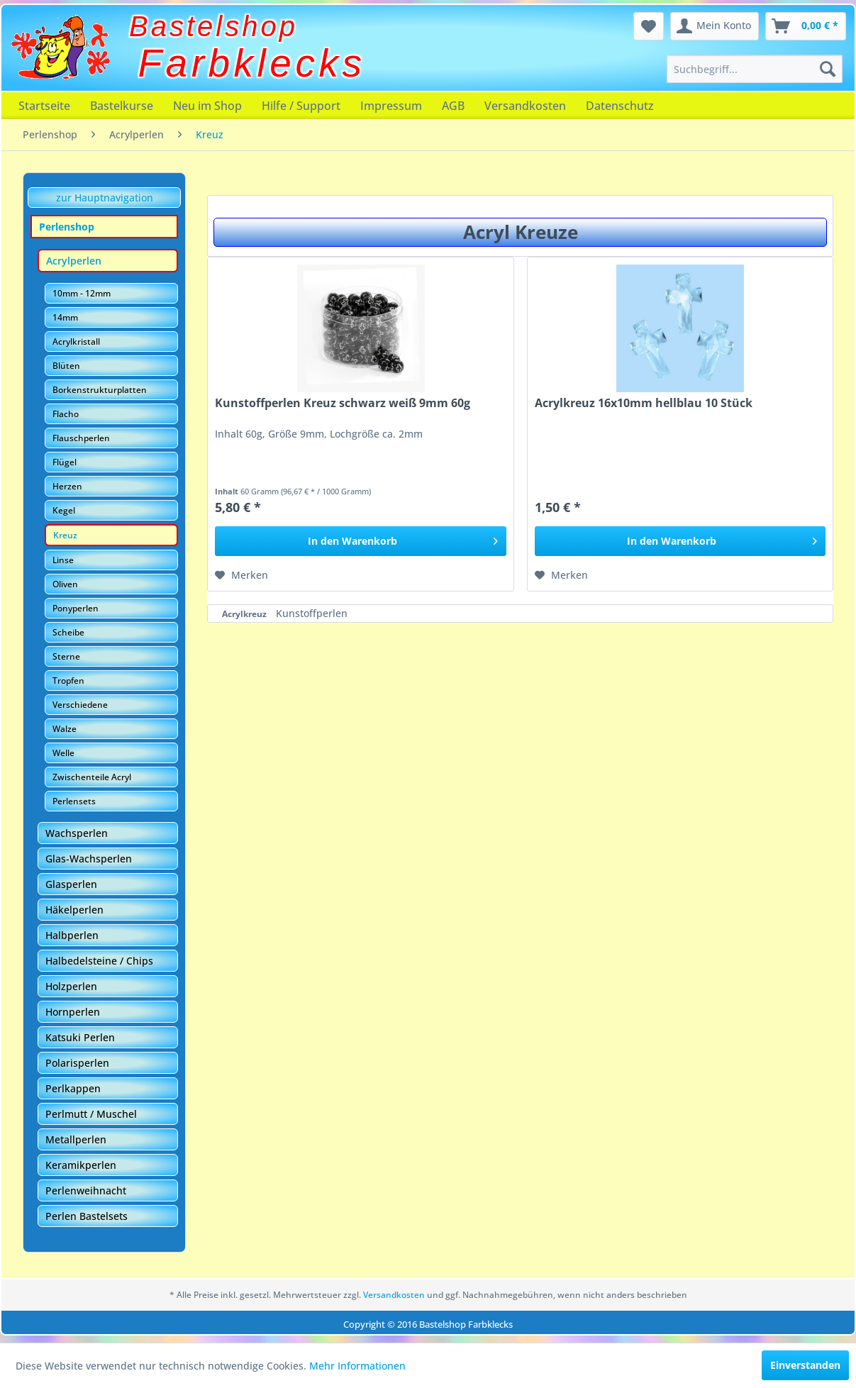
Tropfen (68, 680)
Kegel (63, 510)
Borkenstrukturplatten (99, 390)
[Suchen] (828, 69)
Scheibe (68, 632)
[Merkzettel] (648, 26)
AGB (453, 105)
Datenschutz (620, 105)
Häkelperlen (74, 909)
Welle (63, 753)
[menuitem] (755, 69)
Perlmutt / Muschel (91, 1114)
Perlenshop (66, 226)
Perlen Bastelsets (86, 1216)
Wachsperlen (76, 833)
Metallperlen (75, 1139)
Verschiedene (80, 705)
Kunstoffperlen (312, 613)
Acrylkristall (76, 341)
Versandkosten (525, 105)
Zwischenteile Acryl (91, 777)
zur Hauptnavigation (104, 197)
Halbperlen (72, 935)
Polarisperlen (77, 1063)
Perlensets (74, 801)
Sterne (66, 656)
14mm (65, 317)
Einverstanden (805, 1365)
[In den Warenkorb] (360, 541)
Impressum (391, 105)
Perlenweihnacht (85, 1190)
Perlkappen (73, 1088)
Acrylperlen (73, 260)
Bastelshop (213, 26)
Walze (64, 729)
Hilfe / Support (301, 105)
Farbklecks (252, 63)
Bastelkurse (121, 105)
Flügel (64, 462)
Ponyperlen (75, 608)
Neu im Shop (207, 105)
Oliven (65, 584)
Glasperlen (71, 884)
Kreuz (65, 535)
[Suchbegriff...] (755, 69)
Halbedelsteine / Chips (99, 960)
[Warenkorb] (805, 26)
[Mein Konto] (714, 26)
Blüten (66, 366)
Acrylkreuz (245, 614)
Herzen (67, 486)
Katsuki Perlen (80, 1037)
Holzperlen (71, 986)
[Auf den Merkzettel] (241, 575)
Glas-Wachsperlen (88, 858)
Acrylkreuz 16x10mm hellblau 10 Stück (643, 403)
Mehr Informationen (357, 1365)
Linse (63, 560)
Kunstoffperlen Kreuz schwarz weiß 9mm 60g (342, 403)
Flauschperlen (81, 438)
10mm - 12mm (81, 293)
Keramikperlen (80, 1165)
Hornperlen (72, 1011)
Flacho (65, 414)
